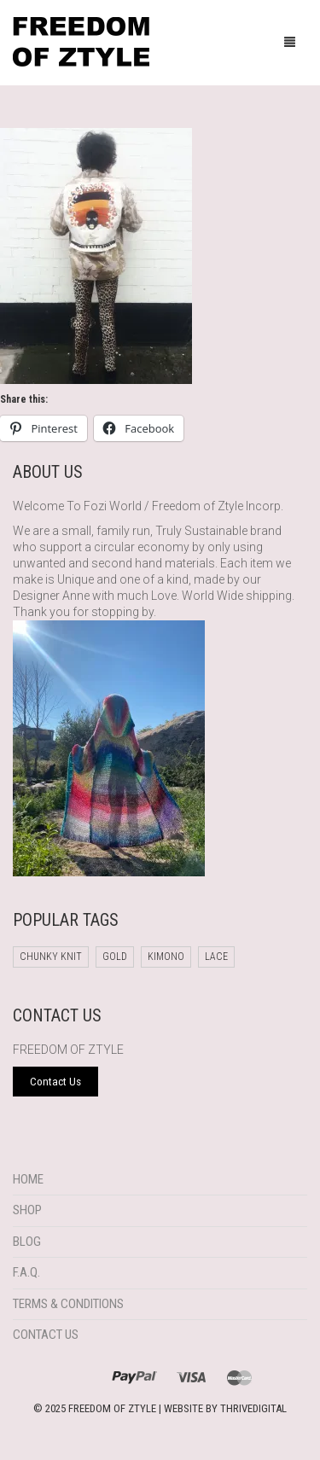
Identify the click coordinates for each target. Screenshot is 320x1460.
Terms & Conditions (68, 1304)
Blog (27, 1241)
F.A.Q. (26, 1272)
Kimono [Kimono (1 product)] (166, 957)
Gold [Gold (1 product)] (114, 957)
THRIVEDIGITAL (253, 1408)
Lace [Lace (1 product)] (216, 957)
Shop (27, 1210)
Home (28, 1179)
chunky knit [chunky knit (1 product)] (51, 957)
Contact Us (46, 1334)
